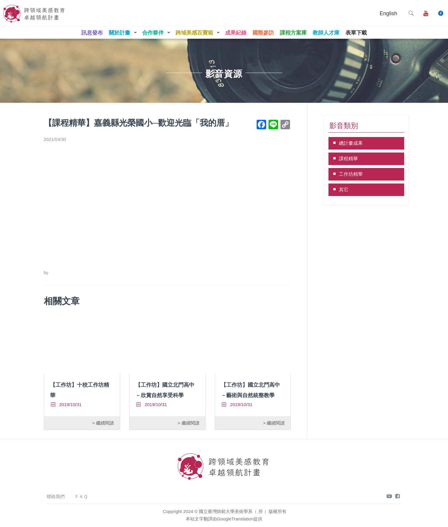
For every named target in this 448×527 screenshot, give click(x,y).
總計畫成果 (351, 143)
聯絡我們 (56, 496)
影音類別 (343, 126)
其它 (343, 189)
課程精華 (348, 158)
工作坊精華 (351, 174)
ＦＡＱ (81, 496)
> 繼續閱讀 (103, 422)
